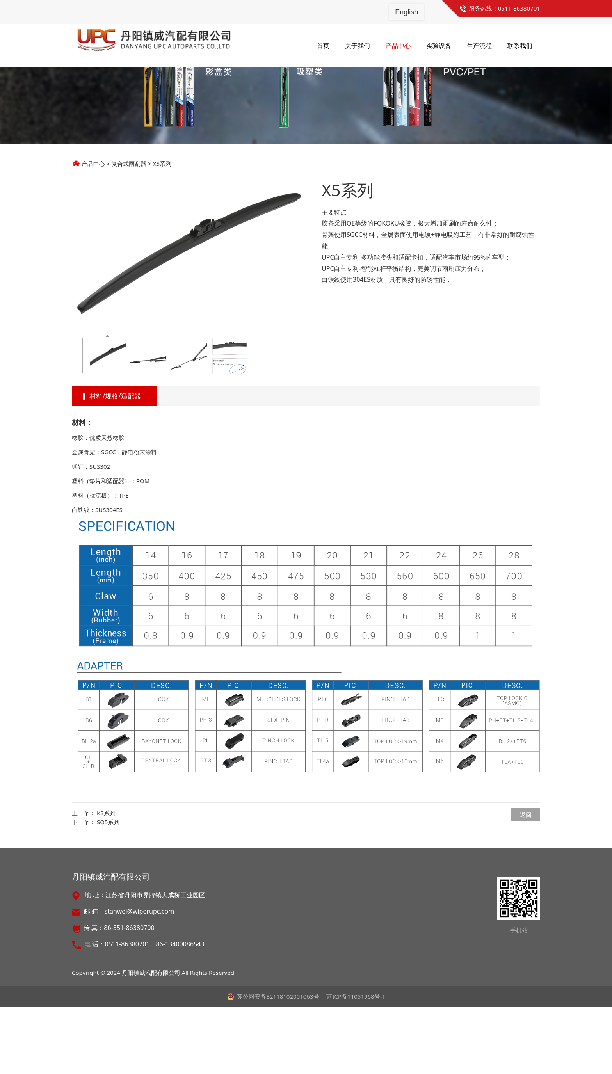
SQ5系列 (108, 889)
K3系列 (106, 880)
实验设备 (438, 45)
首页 (323, 45)
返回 (526, 882)
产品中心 (398, 45)
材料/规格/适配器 (115, 463)
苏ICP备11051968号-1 (355, 1063)
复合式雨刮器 (128, 231)
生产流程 (479, 45)
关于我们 (357, 45)
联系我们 (519, 45)
